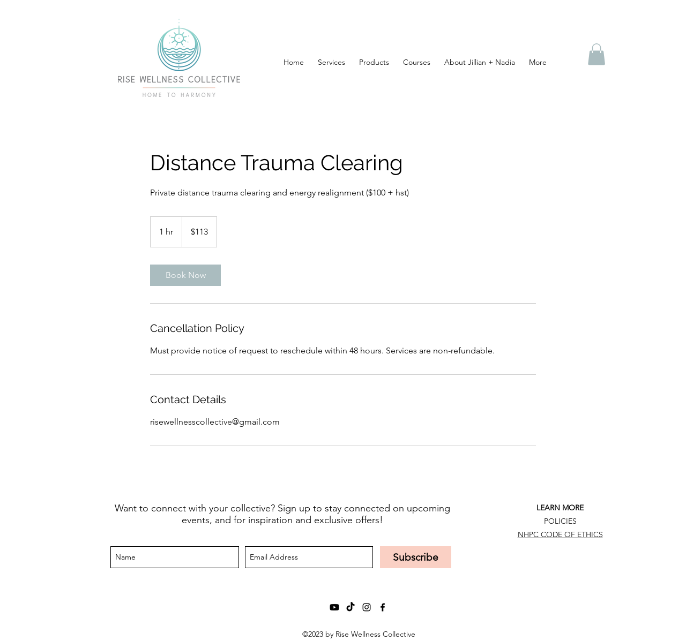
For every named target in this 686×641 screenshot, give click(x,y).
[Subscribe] (415, 557)
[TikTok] (350, 607)
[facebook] (382, 607)
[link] (185, 275)
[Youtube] (334, 607)
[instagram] (366, 607)
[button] (596, 54)
